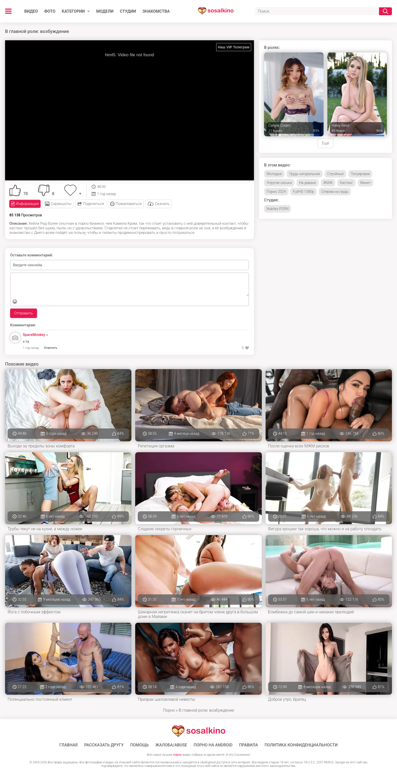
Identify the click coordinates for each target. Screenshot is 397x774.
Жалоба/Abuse (171, 745)
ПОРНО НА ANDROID (213, 745)
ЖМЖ (328, 183)
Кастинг (346, 183)
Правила (248, 745)
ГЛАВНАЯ (68, 745)
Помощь (139, 745)
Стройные (335, 174)
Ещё (325, 143)
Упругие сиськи (279, 183)
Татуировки (360, 174)
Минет (365, 183)
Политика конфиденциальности (301, 745)
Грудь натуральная (304, 174)
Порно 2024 (276, 192)
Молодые (274, 174)
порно (177, 755)
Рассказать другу (104, 745)
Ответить (50, 348)
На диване (307, 183)
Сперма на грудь (334, 192)
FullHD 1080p (303, 192)
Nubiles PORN (277, 209)
